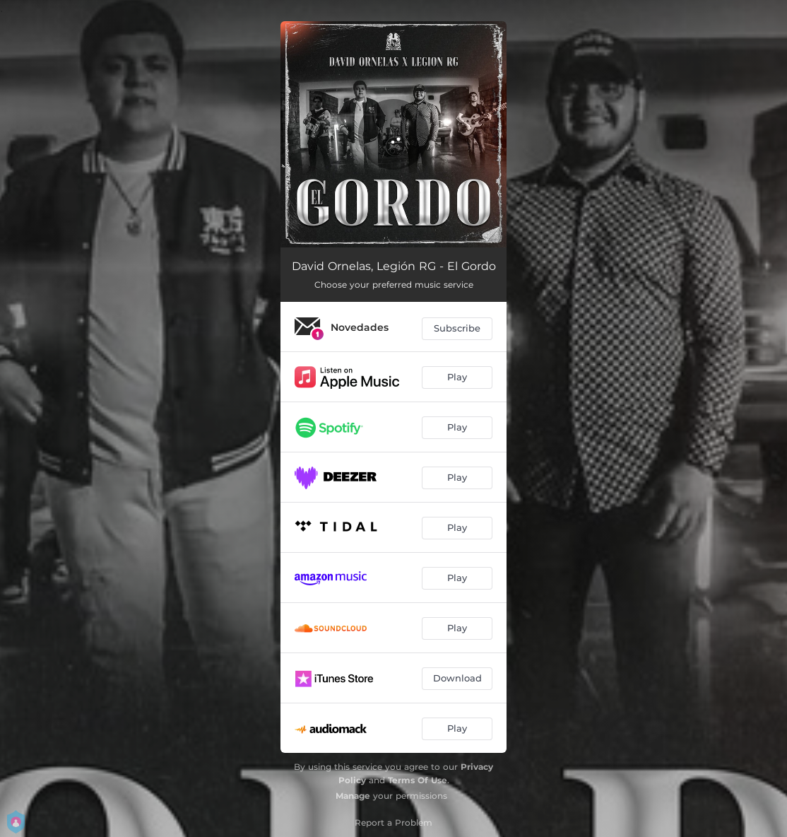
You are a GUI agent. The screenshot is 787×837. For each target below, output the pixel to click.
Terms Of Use (417, 780)
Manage (353, 795)
